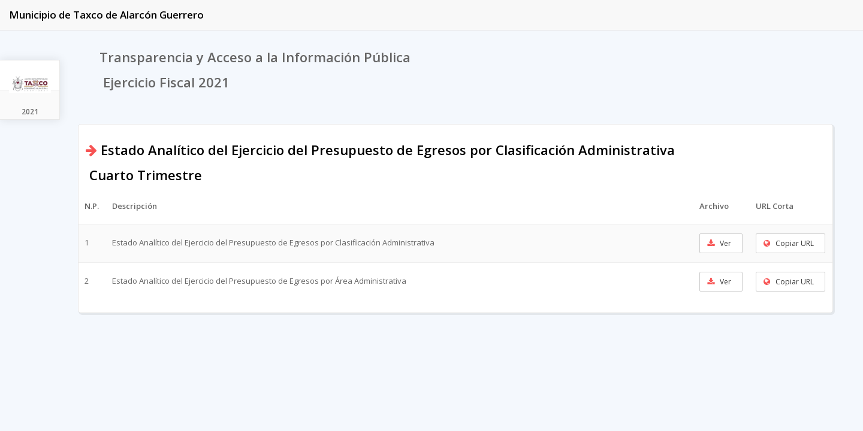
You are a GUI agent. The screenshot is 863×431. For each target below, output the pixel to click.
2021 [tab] (30, 112)
